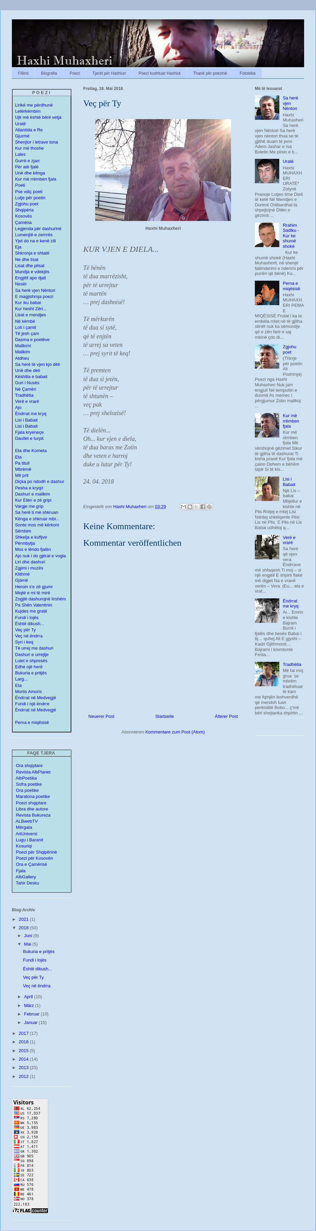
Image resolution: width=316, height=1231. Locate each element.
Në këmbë (25, 321)
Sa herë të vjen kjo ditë (37, 364)
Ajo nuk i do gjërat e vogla (40, 555)
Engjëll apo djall (30, 277)
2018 (24, 927)
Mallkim (22, 351)
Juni (28, 935)
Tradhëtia (24, 395)
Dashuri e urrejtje (32, 654)
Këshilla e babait (31, 376)
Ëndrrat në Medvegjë (35, 697)
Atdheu (22, 358)
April (29, 996)
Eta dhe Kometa (31, 450)
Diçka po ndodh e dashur (39, 481)
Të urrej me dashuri (34, 648)
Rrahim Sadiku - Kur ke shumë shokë (291, 236)
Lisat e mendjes (30, 314)
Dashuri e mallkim (32, 494)
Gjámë (21, 580)
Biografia (49, 73)
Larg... (21, 679)
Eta (18, 457)
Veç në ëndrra (28, 635)
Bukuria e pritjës (31, 672)
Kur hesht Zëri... (30, 308)
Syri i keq (24, 642)
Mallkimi (23, 345)
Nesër (21, 283)
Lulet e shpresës (31, 660)
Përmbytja (25, 543)
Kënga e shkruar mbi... (37, 518)
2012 (24, 1076)
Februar (32, 1013)
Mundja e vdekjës (32, 271)
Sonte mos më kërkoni (37, 524)
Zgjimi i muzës (29, 568)
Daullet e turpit (29, 438)
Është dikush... (29, 623)
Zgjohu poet (26, 203)
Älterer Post (226, 716)
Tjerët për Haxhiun (109, 73)
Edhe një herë (28, 666)
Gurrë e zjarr (27, 160)
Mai (28, 944)
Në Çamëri (25, 389)
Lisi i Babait (26, 420)
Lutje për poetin (30, 197)
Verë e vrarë (27, 401)
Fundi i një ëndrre (32, 703)
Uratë (288, 161)
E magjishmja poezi (34, 296)
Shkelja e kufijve (31, 537)
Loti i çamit (25, 327)
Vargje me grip (29, 506)
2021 (24, 919)
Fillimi (23, 73)
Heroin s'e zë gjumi (33, 586)
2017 (24, 1033)
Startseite (164, 716)
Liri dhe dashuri (30, 561)
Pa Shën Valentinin (33, 605)
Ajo (18, 407)
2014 (24, 1059)
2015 (24, 1050)
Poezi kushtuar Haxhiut (159, 73)
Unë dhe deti (27, 370)
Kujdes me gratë (31, 611)
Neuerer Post (101, 716)
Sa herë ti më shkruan (36, 512)
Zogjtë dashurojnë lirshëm (40, 598)
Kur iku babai (28, 302)
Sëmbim (23, 531)
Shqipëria (24, 209)
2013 (24, 1067)
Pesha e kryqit (29, 487)
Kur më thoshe (29, 148)
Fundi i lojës (26, 617)
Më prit (22, 475)
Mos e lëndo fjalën (33, 549)
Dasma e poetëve (32, 339)
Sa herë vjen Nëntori (35, 290)
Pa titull (22, 463)
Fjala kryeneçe (29, 432)
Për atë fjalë (26, 166)
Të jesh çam (27, 333)
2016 (24, 1041)
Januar (31, 1022)
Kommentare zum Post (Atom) (175, 731)
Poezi (75, 73)
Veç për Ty (25, 629)
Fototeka (248, 73)
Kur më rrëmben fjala (291, 421)
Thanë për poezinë (210, 73)
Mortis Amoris (28, 691)
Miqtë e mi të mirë (32, 592)
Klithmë (22, 574)
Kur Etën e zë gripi (33, 500)
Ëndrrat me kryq (30, 413)
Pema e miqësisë (291, 286)
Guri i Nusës (27, 382)
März (29, 1005)
